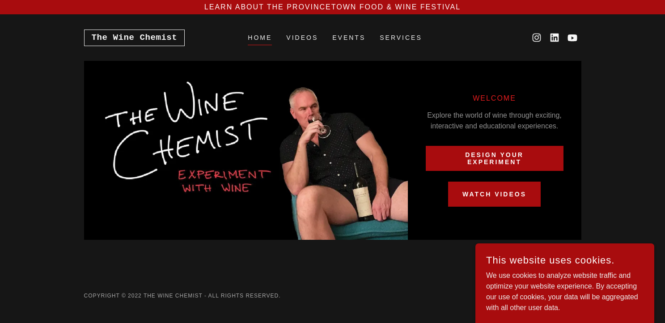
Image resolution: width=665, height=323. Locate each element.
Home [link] (260, 37)
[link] (134, 37)
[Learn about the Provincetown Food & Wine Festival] (332, 7)
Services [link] (401, 37)
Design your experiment (494, 158)
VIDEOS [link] (302, 37)
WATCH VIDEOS (494, 194)
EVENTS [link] (348, 37)
